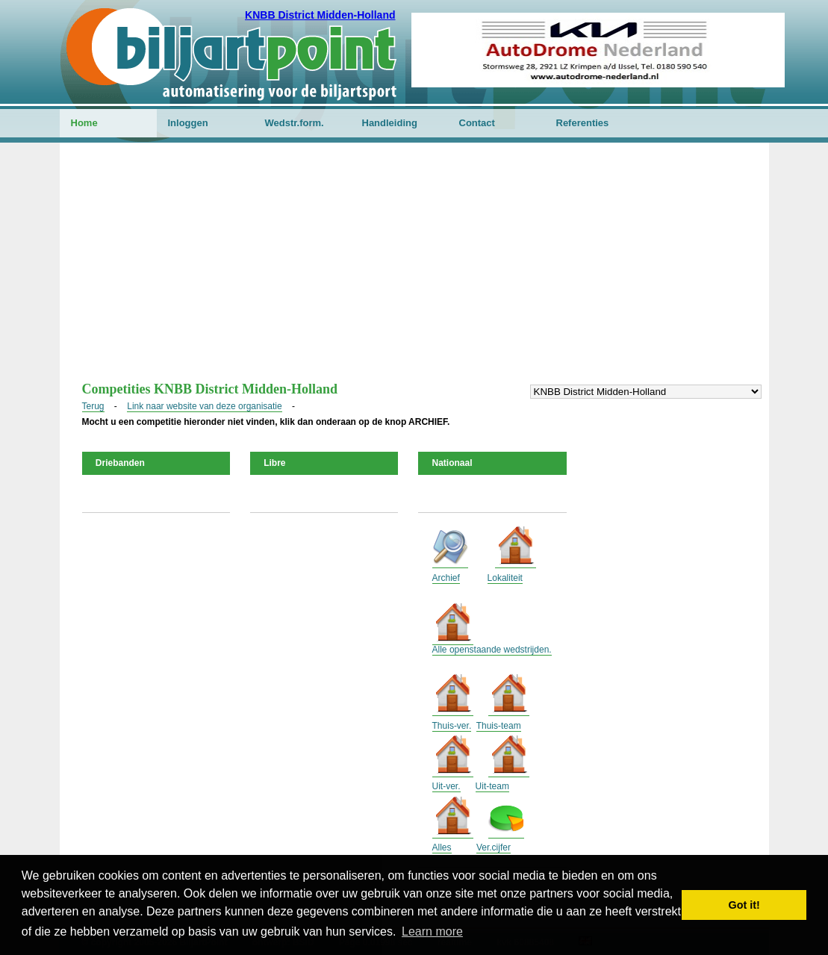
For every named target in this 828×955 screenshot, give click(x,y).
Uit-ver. (446, 786)
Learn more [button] (432, 931)
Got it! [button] (744, 905)
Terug (93, 406)
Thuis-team (498, 726)
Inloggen (188, 122)
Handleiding (389, 122)
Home (84, 122)
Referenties (582, 122)
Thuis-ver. (452, 726)
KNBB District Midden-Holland (320, 15)
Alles (442, 847)
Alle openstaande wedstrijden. (492, 649)
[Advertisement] (414, 269)
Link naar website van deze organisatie (204, 406)
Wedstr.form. (294, 122)
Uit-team (492, 786)
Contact (477, 122)
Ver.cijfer (493, 847)
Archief (446, 578)
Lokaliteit (505, 578)
